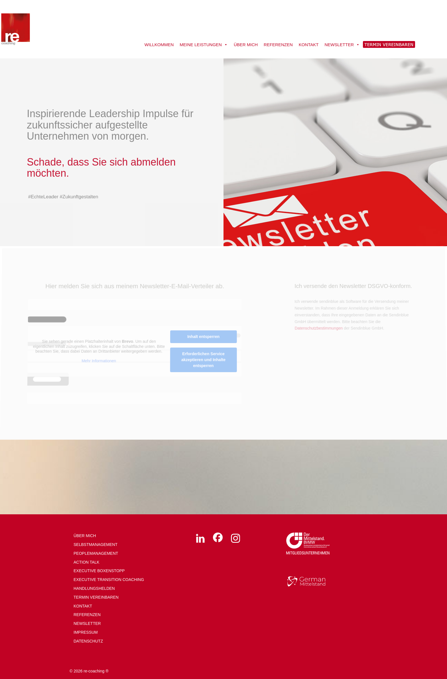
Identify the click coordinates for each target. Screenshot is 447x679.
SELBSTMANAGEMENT (95, 544)
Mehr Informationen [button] (99, 361)
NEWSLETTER (342, 45)
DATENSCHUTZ (88, 641)
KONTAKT (309, 44)
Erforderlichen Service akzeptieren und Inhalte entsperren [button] (203, 360)
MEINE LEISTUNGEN (204, 45)
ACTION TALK (86, 562)
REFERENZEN (278, 44)
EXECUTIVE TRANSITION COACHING (109, 579)
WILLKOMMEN (159, 44)
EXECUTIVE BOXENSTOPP (99, 570)
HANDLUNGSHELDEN (94, 588)
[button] (12, 666)
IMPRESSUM (86, 632)
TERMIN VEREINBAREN (96, 597)
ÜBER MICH (246, 44)
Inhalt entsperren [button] (204, 337)
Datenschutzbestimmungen (318, 329)
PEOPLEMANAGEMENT (96, 553)
